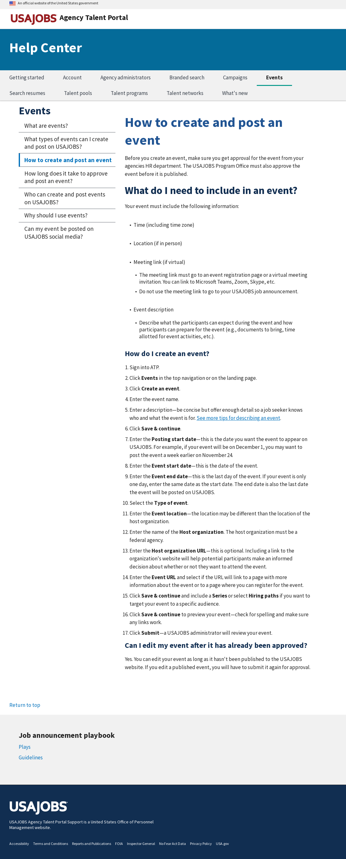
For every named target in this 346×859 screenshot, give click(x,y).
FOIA (119, 843)
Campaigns (235, 77)
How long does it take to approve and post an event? (66, 177)
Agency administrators (125, 77)
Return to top (24, 705)
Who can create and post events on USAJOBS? (64, 198)
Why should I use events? (56, 215)
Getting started (26, 77)
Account (72, 77)
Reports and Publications (91, 843)
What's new (235, 93)
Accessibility (19, 843)
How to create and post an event (68, 160)
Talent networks (185, 93)
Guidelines (31, 757)
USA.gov (222, 843)
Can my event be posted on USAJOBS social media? (59, 232)
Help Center (45, 47)
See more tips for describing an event (238, 418)
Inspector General (141, 843)
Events (274, 77)
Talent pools (78, 93)
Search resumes (27, 93)
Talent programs (129, 93)
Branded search (186, 77)
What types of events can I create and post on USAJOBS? (66, 143)
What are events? (46, 125)
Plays (25, 746)
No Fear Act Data (172, 843)
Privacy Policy (201, 843)
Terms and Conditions (50, 843)
